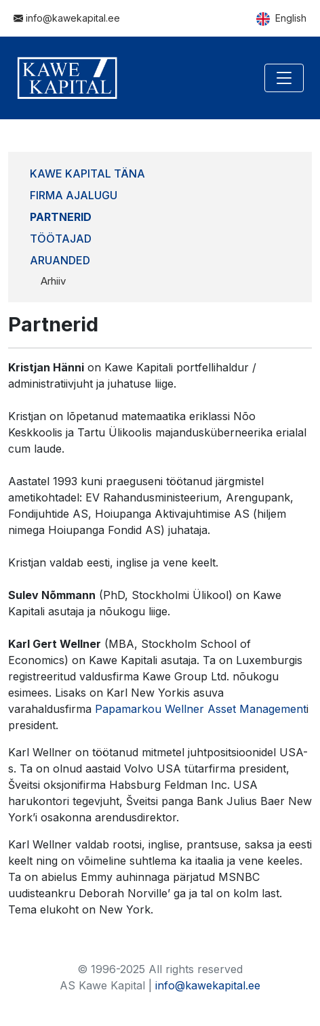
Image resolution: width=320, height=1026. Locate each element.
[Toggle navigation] (284, 78)
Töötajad (61, 238)
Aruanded (60, 260)
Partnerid (61, 217)
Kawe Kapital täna (87, 173)
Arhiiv (53, 280)
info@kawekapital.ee (67, 18)
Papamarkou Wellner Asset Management (200, 709)
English (281, 19)
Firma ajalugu (73, 195)
